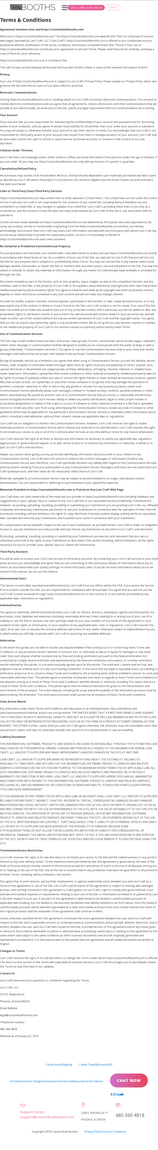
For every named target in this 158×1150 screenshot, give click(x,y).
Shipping (66, 1064)
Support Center (32, 1112)
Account (56, 1064)
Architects (16, 1081)
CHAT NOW (129, 1080)
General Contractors (58, 1081)
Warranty (101, 1064)
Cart (48, 1064)
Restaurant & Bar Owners (87, 1081)
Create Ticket (87, 1064)
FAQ (109, 1064)
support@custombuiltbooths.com (47, 1117)
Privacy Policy (92, 1132)
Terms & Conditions (113, 1132)
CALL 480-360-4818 (86, 7)
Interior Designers (34, 1081)
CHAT (113, 7)
